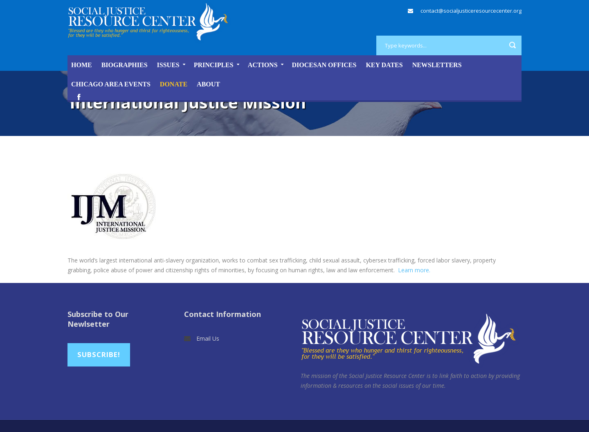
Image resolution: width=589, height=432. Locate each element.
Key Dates (384, 64)
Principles (214, 64)
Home (81, 64)
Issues (168, 64)
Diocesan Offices (324, 64)
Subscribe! (98, 354)
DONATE (173, 84)
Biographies (124, 64)
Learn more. (414, 270)
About (208, 84)
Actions (263, 64)
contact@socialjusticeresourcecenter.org (471, 10)
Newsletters (437, 64)
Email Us (207, 338)
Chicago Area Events (111, 84)
